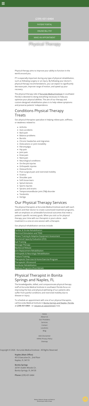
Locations (44, 328)
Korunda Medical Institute (51, 94)
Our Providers (44, 319)
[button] (44, 230)
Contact (44, 325)
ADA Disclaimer (44, 336)
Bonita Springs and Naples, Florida (59, 303)
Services (44, 322)
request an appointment (45, 305)
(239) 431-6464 (44, 18)
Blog (44, 331)
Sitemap (44, 341)
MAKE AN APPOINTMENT (44, 37)
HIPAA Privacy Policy (44, 339)
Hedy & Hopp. (48, 401)
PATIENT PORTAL (44, 24)
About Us (44, 317)
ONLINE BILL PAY (44, 31)
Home (44, 314)
